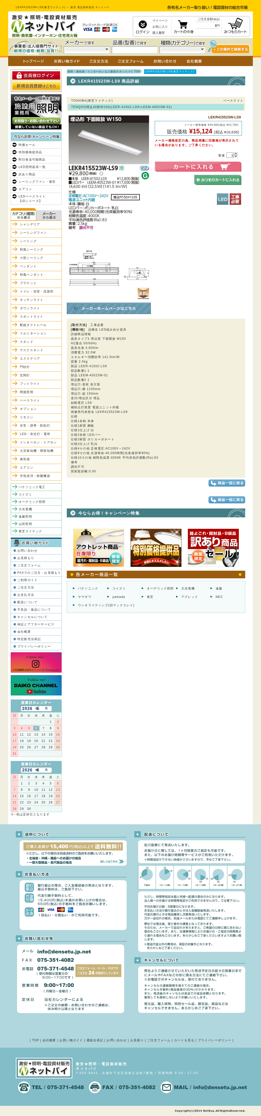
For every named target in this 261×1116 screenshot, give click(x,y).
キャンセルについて (32, 617)
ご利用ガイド (27, 580)
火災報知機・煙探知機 (37, 451)
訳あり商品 (27, 174)
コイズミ (119, 588)
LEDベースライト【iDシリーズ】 (32, 199)
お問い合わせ (27, 550)
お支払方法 (25, 595)
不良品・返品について (34, 609)
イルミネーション (33, 333)
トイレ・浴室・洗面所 (37, 291)
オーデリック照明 (160, 588)
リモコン (26, 417)
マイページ (160, 20)
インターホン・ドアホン (38, 442)
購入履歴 (158, 33)
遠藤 (219, 588)
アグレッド (189, 597)
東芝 (150, 597)
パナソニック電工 (32, 487)
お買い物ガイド (71, 1040)
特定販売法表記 (29, 639)
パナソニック (88, 588)
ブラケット (28, 283)
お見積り (137, 1040)
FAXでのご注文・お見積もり (39, 573)
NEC (219, 597)
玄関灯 (25, 375)
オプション (28, 409)
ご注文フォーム (29, 565)
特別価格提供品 (30, 152)
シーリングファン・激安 (37, 181)
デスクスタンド (31, 350)
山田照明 (25, 524)
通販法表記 (94, 1040)
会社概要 (24, 631)
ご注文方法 (25, 587)
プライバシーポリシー (34, 646)
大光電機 (188, 588)
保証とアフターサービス (35, 624)
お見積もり (25, 558)
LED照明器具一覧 (32, 167)
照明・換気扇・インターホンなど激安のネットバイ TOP (104, 71)
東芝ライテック (30, 531)
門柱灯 (25, 367)
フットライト (30, 383)
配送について (27, 602)
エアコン (25, 189)
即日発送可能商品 (32, 159)
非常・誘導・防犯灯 (35, 425)
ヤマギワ (85, 597)
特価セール (27, 145)
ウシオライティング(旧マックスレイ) (106, 605)
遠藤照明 (25, 516)
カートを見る (184, 1040)
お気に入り (160, 26)
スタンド (26, 342)
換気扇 (25, 459)
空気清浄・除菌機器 (35, 476)
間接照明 (26, 392)
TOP (35, 1040)
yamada (118, 597)
